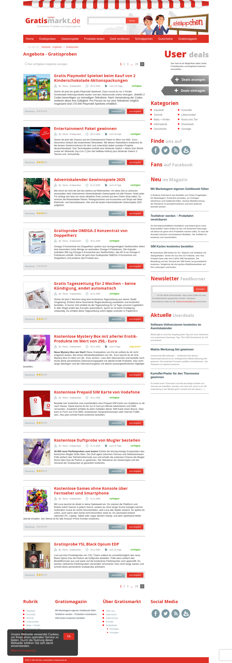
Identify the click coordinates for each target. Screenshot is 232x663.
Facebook (156, 150)
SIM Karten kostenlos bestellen (172, 246)
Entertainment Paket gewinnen (85, 128)
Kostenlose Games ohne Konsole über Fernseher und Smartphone (91, 491)
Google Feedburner (185, 150)
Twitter (165, 150)
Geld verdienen (120, 38)
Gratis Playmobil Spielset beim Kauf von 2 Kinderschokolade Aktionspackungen (94, 78)
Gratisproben (47, 38)
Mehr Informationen (23, 650)
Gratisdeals (111, 625)
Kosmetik (186, 110)
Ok (69, 636)
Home (30, 38)
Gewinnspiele (70, 38)
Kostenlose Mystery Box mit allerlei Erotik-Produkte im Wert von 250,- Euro (95, 339)
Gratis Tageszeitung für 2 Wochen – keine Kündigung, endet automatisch (95, 286)
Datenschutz (112, 618)
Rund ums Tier (189, 119)
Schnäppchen (144, 38)
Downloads (187, 124)
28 (136, 64)
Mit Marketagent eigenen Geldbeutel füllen (180, 188)
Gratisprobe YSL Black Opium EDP (86, 544)
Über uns (110, 611)
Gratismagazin (187, 38)
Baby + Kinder (162, 119)
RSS (175, 150)
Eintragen (114, 629)
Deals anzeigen (193, 79)
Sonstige (186, 128)
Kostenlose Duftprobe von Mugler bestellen (97, 440)
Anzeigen (114, 632)
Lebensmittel (188, 114)
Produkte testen (94, 38)
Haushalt (159, 110)
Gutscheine (165, 38)
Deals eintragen (193, 90)
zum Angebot (135, 111)
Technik (158, 114)
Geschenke (160, 128)
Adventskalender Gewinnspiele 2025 (89, 179)
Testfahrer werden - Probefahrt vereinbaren (76, 614)
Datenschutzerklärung (186, 301)
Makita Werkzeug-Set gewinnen (172, 349)
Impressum (111, 614)
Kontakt (109, 621)
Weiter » (142, 64)
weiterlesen (117, 111)
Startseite (46, 47)
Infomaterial (160, 124)
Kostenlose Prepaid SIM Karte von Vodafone (97, 392)
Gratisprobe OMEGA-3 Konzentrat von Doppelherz (91, 233)
